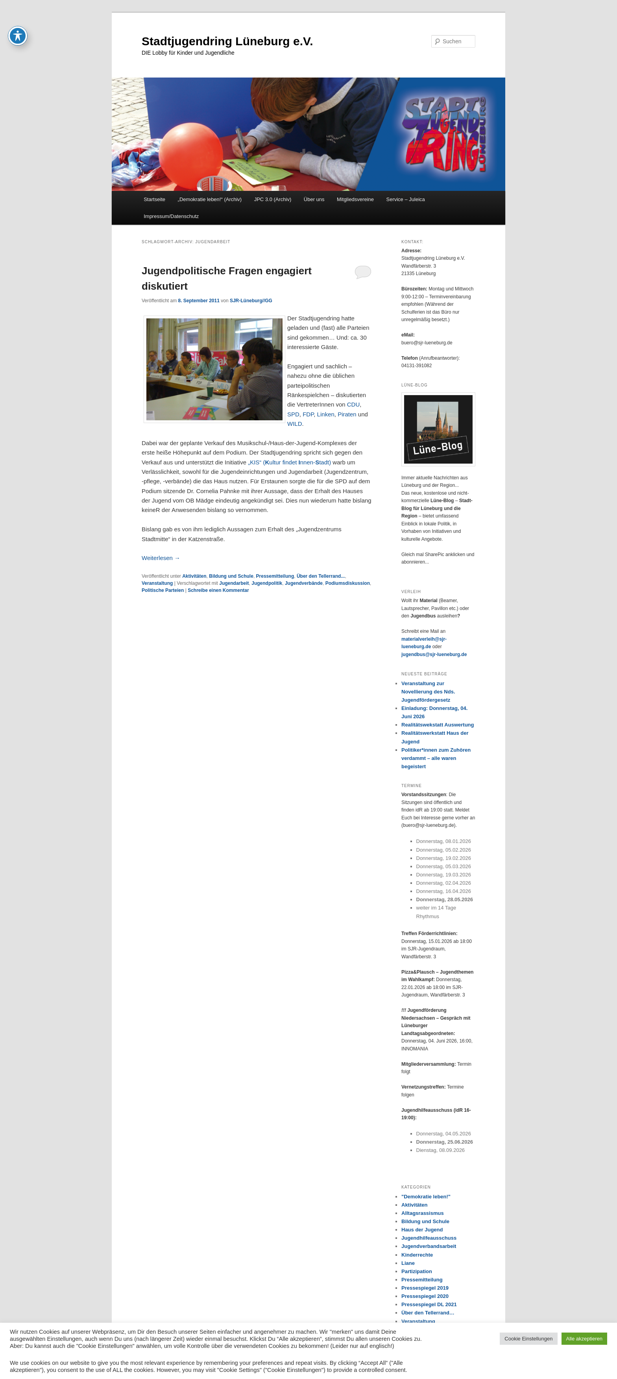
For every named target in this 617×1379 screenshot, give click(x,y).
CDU (353, 404)
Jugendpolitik (266, 583)
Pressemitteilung (275, 576)
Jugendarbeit (234, 583)
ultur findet (283, 462)
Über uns (314, 199)
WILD (294, 423)
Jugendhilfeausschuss (428, 1238)
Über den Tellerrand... (321, 576)
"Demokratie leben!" (426, 1197)
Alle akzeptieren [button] (584, 1339)
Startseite (154, 199)
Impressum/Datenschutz (171, 216)
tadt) (325, 462)
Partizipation (416, 1271)
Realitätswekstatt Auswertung (437, 725)
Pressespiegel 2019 (425, 1288)
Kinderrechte (417, 1255)
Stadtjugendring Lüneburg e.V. (227, 41)
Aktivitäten (194, 576)
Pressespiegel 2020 (425, 1296)
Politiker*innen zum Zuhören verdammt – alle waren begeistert (436, 758)
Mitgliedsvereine (355, 199)
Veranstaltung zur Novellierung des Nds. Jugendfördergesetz (428, 691)
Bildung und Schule (231, 576)
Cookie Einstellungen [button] (528, 1339)
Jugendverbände (304, 583)
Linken (325, 414)
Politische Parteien (163, 590)
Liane (408, 1263)
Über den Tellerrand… (427, 1313)
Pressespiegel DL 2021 (429, 1304)
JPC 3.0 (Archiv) (273, 199)
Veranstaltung (157, 583)
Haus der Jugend (422, 1230)
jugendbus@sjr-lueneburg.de (434, 654)
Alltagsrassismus (422, 1213)
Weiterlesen (161, 558)
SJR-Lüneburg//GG (251, 300)
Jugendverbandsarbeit (428, 1246)
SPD (293, 414)
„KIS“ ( (256, 462)
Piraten (347, 414)
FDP (308, 414)
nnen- (307, 462)
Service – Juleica (405, 199)
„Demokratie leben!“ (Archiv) (210, 199)
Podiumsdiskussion (347, 583)
